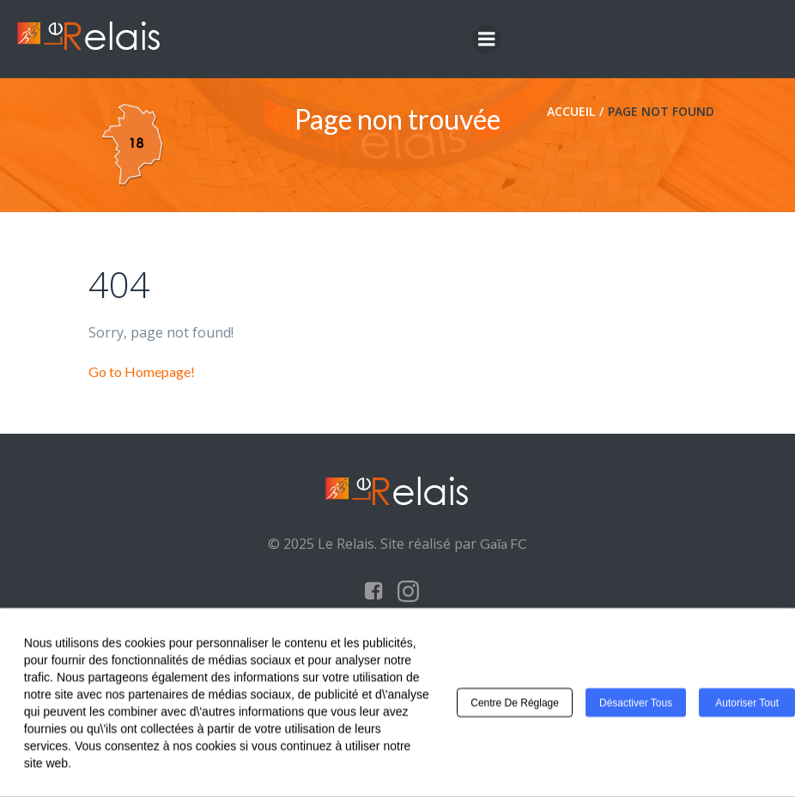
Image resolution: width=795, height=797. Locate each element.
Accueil (571, 111)
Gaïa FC (503, 543)
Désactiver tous (635, 706)
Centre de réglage (514, 706)
